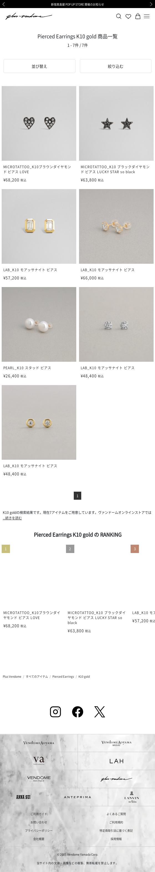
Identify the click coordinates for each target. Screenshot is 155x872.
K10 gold (84, 676)
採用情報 (116, 839)
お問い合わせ (39, 822)
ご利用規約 (116, 822)
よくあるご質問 (116, 814)
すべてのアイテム (37, 676)
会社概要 (38, 839)
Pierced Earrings (63, 676)
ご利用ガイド (39, 814)
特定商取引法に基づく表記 (116, 830)
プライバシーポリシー (39, 830)
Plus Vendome (12, 676)
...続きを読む (12, 518)
